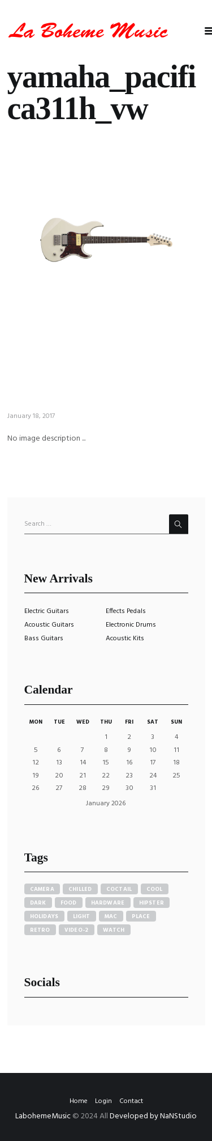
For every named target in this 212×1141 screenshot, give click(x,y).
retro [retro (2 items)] (40, 930)
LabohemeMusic (43, 1116)
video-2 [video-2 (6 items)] (76, 930)
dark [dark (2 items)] (38, 902)
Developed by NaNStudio (153, 1116)
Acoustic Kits (125, 638)
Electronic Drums (131, 625)
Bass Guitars (43, 638)
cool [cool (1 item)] (154, 889)
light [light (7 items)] (81, 916)
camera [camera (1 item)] (42, 889)
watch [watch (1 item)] (114, 930)
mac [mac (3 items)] (111, 916)
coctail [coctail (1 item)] (119, 889)
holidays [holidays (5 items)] (44, 916)
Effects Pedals (126, 611)
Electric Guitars (46, 611)
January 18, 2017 (31, 416)
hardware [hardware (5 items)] (108, 902)
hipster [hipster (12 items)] (152, 902)
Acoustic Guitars (49, 625)
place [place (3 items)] (141, 916)
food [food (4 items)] (68, 902)
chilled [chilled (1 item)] (80, 889)
